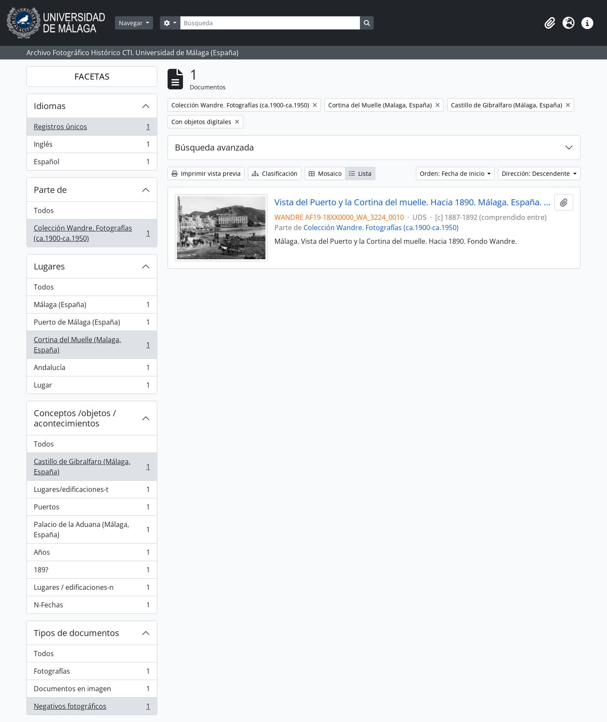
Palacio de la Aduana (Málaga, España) (91, 529)
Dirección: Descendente (537, 173)
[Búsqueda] (270, 23)
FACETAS (91, 76)
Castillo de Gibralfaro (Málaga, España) (91, 466)
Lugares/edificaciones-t (91, 491)
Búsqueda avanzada (214, 147)
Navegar (131, 23)
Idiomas (50, 106)
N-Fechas (91, 606)
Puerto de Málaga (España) (91, 324)
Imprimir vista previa (206, 173)
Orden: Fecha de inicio (453, 173)
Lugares (49, 266)
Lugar (91, 387)
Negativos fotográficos (91, 708)
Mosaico (325, 173)
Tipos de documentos (76, 633)
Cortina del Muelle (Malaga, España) (91, 345)
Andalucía (91, 369)
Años (91, 554)
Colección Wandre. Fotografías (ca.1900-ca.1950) (91, 233)
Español (91, 163)
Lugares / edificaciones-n (91, 589)
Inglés (91, 146)
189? (91, 572)
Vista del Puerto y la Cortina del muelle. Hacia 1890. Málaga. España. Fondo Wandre (412, 202)
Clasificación (275, 173)
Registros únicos (91, 128)
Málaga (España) (91, 306)
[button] (549, 23)
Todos (44, 210)
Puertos (91, 509)
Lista (360, 173)
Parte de (50, 189)
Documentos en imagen (91, 691)
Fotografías (91, 673)
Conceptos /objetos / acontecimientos (75, 418)
